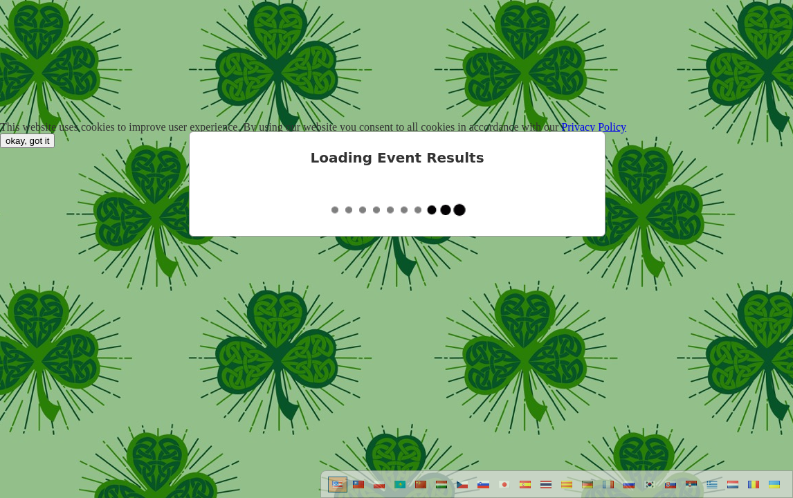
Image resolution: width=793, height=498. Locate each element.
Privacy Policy (593, 127)
